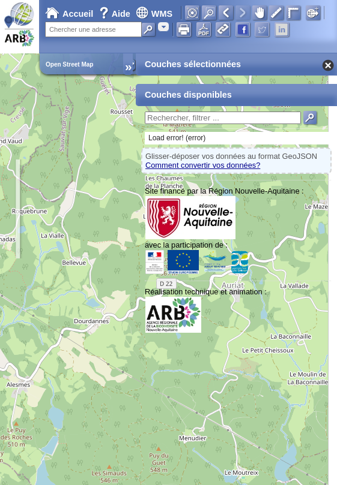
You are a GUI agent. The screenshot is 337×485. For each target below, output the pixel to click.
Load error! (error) (176, 138)
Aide (116, 14)
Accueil (69, 14)
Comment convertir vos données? (202, 165)
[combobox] (163, 27)
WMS (154, 14)
